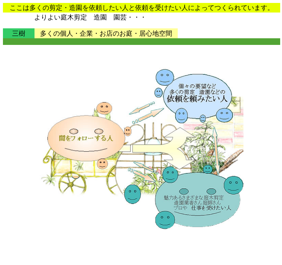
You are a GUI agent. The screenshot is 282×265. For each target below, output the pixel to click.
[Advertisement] (137, 42)
